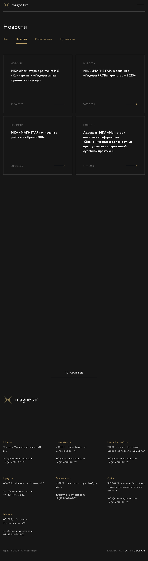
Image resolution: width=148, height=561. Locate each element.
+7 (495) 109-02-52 (14, 462)
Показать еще (74, 373)
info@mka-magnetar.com (18, 458)
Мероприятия (43, 39)
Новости (21, 39)
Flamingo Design (134, 551)
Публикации (67, 39)
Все (5, 39)
